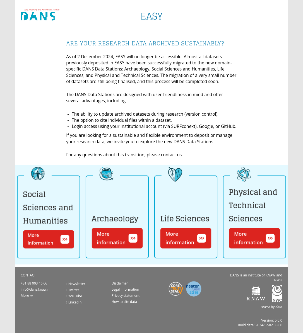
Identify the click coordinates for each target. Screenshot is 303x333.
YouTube (74, 296)
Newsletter (75, 283)
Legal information (125, 289)
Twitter (72, 290)
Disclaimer (120, 283)
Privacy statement (126, 295)
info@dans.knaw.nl (35, 289)
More (25, 295)
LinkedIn (73, 302)
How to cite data (124, 301)
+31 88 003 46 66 (34, 283)
